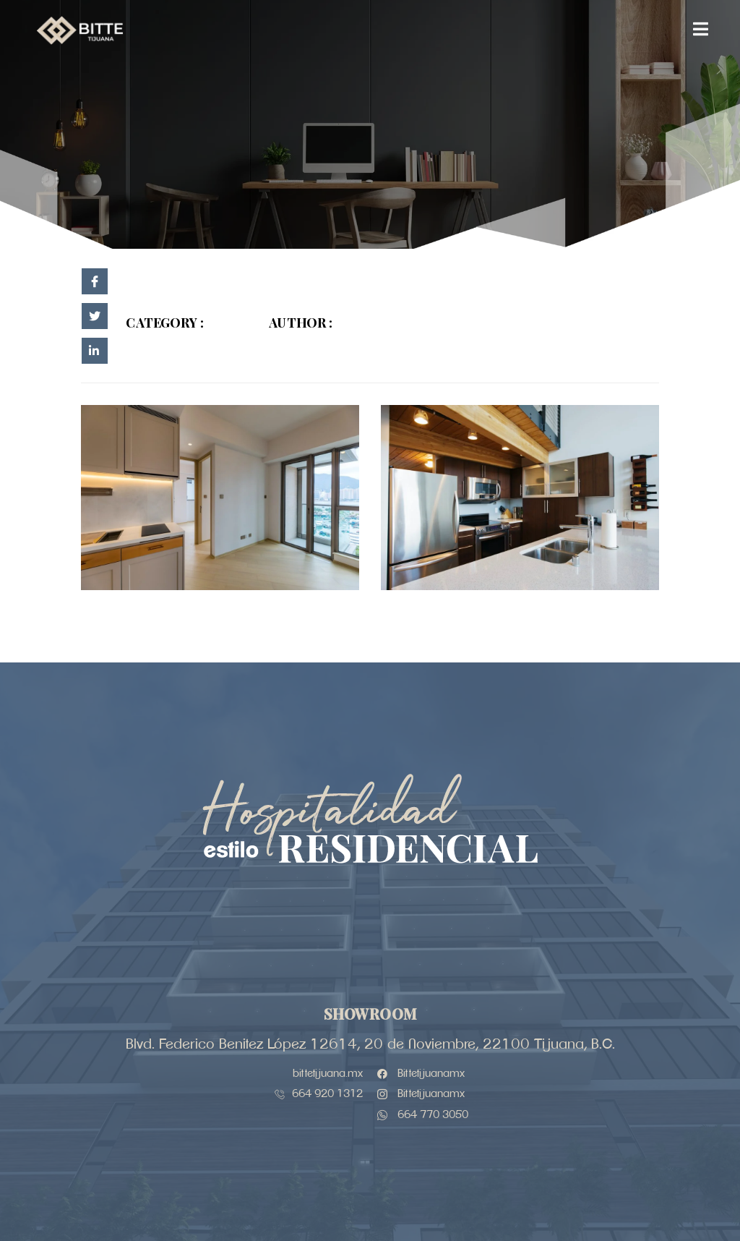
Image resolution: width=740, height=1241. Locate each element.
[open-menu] (700, 30)
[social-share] (95, 281)
